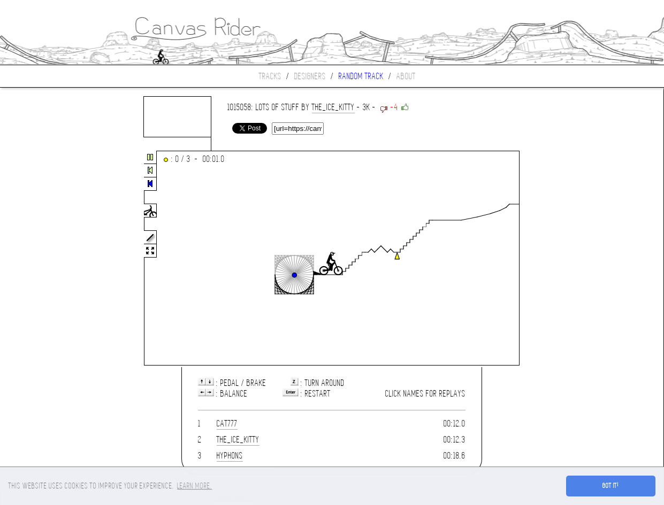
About (406, 76)
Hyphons (230, 455)
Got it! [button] (610, 485)
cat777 (227, 423)
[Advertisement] (45, 258)
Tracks (270, 76)
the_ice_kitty (333, 107)
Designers (310, 76)
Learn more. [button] (194, 486)
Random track (361, 76)
